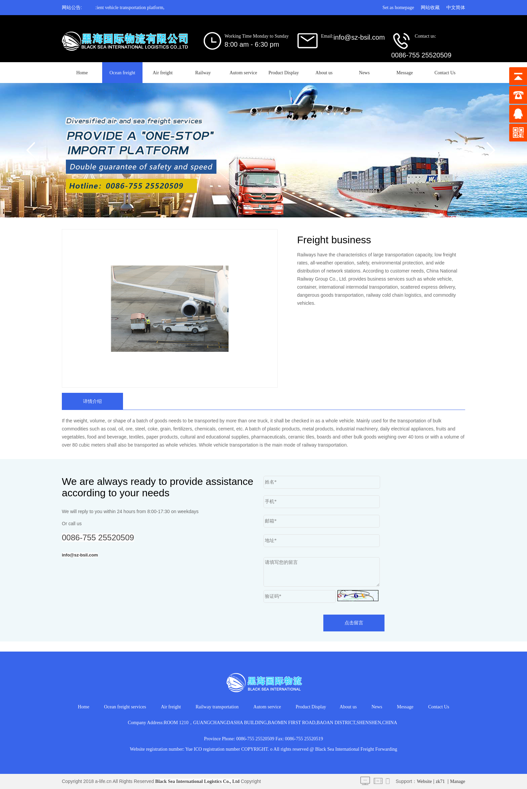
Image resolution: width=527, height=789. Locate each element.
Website (424, 781)
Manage (457, 781)
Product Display (284, 72)
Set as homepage (398, 7)
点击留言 (353, 622)
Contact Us (445, 72)
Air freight (162, 72)
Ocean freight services (125, 706)
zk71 (440, 781)
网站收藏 (430, 7)
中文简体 (455, 7)
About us (324, 72)
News (364, 72)
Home (82, 72)
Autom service (243, 72)
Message (405, 72)
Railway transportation (217, 706)
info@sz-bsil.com (80, 554)
